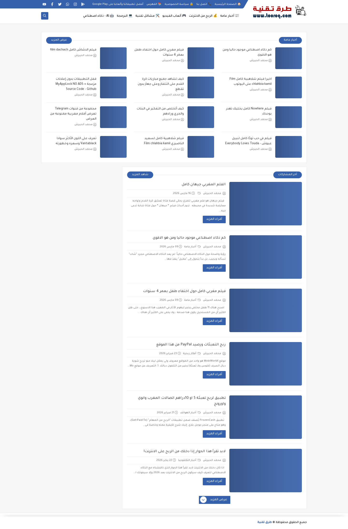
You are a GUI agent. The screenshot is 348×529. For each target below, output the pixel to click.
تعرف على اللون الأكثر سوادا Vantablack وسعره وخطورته (76, 141)
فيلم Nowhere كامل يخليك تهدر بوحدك (249, 111)
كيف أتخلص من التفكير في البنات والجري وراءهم (160, 111)
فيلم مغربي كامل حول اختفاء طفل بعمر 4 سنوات (159, 52)
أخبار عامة (192, 246)
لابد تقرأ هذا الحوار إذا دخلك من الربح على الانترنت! (185, 452)
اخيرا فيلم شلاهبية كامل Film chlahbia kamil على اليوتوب (251, 82)
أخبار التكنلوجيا (189, 460)
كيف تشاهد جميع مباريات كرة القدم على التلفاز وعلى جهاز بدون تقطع (161, 84)
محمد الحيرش (261, 60)
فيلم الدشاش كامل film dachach (73, 50)
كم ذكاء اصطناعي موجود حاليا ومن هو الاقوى (247, 52)
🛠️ (147, 16)
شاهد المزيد (140, 174)
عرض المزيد (59, 40)
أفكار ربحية (192, 353)
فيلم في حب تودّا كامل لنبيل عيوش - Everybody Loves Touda (248, 141)
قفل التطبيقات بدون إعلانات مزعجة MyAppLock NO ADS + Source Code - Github (76, 84)
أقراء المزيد (214, 219)
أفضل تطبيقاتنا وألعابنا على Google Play (117, 4)
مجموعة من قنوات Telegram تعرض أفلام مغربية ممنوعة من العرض (73, 114)
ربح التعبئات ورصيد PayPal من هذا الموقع (191, 345)
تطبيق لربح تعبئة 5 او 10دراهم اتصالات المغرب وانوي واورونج (182, 401)
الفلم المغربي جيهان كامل (204, 185)
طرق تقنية (264, 522)
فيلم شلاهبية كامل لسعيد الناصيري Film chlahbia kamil (164, 141)
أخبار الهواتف (190, 412)
